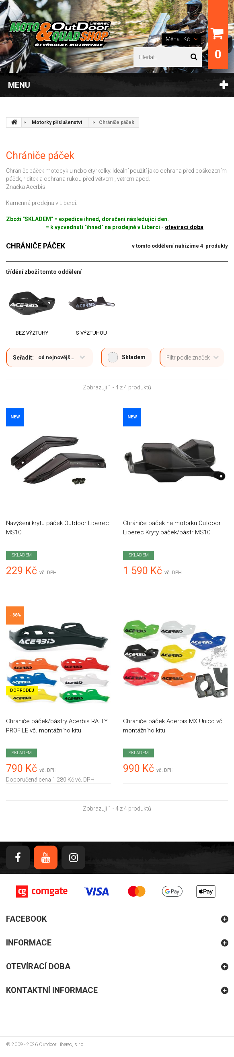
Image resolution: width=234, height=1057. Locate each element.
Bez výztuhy (32, 333)
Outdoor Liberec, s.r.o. (61, 1044)
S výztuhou (91, 333)
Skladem (127, 357)
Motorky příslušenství (57, 122)
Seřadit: (23, 357)
